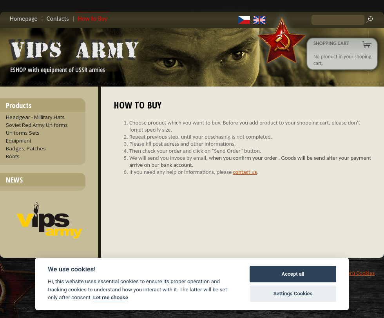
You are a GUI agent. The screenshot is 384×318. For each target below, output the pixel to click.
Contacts (58, 18)
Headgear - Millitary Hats (35, 117)
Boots (13, 156)
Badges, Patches (26, 148)
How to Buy (92, 18)
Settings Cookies (293, 293)
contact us (245, 171)
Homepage (24, 18)
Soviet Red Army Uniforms (37, 124)
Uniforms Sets (23, 132)
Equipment (18, 140)
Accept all (292, 274)
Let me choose (110, 297)
